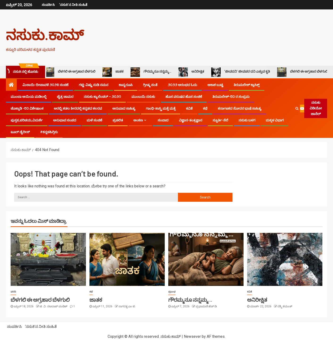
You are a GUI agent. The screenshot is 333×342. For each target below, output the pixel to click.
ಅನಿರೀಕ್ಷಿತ (193, 72)
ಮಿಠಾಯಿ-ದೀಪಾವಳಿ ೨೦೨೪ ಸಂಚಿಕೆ (45, 85)
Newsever (192, 336)
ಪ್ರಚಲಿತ (118, 120)
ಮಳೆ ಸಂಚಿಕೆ (94, 120)
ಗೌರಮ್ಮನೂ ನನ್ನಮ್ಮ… (152, 72)
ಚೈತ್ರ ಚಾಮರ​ (65, 97)
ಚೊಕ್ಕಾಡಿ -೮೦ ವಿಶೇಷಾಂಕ (27, 108)
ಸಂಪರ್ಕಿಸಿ (47, 5)
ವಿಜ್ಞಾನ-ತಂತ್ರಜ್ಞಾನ (190, 120)
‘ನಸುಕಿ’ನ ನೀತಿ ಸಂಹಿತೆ (73, 5)
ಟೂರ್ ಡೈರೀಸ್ (20, 132)
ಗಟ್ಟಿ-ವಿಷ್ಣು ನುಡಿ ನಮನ (93, 85)
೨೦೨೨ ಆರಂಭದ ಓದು (182, 85)
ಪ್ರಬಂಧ (172, 291)
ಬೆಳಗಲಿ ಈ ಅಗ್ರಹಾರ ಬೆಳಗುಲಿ (71, 72)
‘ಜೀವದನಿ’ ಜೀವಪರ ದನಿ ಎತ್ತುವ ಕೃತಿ (242, 72)
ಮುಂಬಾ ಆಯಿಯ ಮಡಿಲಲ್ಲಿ (28, 97)
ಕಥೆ (205, 108)
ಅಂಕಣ (138, 120)
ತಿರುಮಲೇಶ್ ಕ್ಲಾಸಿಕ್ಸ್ (247, 85)
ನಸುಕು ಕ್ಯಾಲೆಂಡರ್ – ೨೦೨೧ (102, 97)
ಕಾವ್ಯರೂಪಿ (126, 85)
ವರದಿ (13, 291)
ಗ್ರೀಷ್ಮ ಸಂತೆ (150, 85)
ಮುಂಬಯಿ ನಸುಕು (143, 97)
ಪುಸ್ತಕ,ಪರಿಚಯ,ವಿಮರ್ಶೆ (27, 120)
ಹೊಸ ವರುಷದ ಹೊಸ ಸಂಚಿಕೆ (183, 97)
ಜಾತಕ (114, 72)
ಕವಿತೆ (189, 108)
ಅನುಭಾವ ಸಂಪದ (64, 120)
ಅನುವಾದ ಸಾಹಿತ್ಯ (123, 108)
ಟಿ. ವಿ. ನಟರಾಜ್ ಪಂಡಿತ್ (54, 306)
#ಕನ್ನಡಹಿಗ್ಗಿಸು (49, 132)
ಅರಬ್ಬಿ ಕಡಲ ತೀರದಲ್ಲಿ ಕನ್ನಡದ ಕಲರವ (78, 108)
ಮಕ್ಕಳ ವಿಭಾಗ (275, 120)
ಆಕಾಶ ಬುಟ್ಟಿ (215, 85)
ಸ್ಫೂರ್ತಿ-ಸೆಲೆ (220, 120)
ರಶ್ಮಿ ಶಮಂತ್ (285, 306)
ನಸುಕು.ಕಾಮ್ (45, 34)
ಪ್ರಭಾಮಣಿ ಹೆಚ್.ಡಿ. (206, 306)
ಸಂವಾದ (163, 120)
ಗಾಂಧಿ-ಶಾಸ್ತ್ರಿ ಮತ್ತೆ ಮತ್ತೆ (161, 108)
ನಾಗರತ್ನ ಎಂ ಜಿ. (126, 306)
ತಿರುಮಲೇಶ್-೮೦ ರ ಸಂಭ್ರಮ (230, 97)
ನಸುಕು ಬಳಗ (247, 120)
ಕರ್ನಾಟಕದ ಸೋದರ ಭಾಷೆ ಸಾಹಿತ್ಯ (239, 108)
